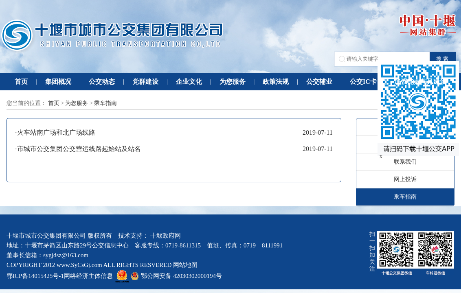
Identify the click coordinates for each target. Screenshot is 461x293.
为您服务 (233, 81)
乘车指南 (105, 103)
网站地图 (185, 265)
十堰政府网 (165, 235)
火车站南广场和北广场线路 (56, 132)
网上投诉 (405, 179)
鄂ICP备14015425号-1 (35, 276)
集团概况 (58, 81)
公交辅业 (319, 81)
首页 (21, 81)
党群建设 (145, 81)
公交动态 (102, 81)
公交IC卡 (363, 81)
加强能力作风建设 (420, 81)
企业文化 (189, 81)
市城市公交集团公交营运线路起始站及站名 (79, 148)
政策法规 (276, 81)
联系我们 (405, 162)
